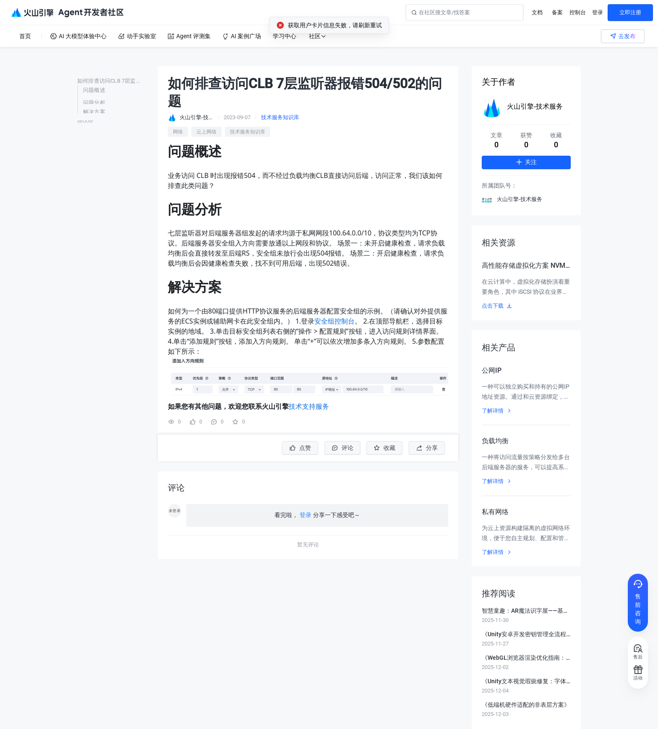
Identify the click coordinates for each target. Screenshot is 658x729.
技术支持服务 (309, 406)
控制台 (577, 12)
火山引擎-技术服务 (535, 106)
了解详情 (497, 411)
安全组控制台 (334, 321)
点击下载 (497, 306)
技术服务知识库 (280, 117)
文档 (537, 12)
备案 (557, 12)
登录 (597, 12)
